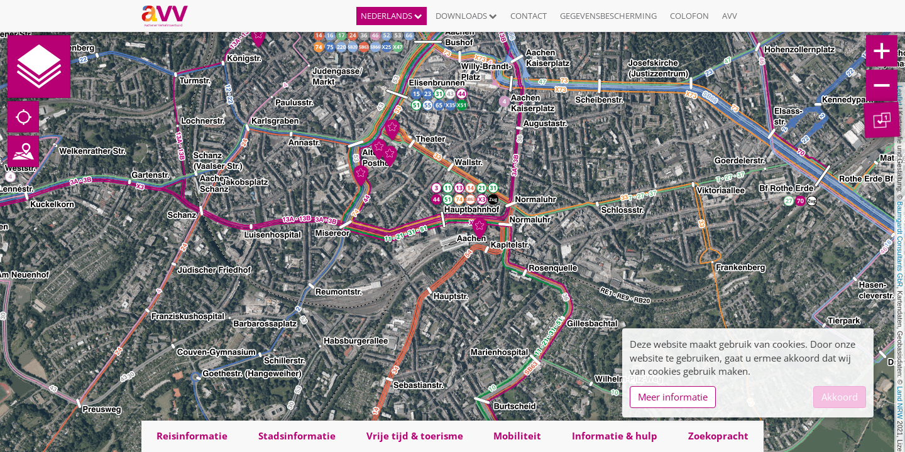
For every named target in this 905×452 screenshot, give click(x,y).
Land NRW (900, 402)
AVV (729, 15)
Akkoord (839, 396)
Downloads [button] (466, 15)
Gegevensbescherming (608, 15)
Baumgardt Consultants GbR (900, 244)
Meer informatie (673, 396)
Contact (528, 15)
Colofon (689, 15)
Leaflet (900, 95)
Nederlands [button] (391, 15)
